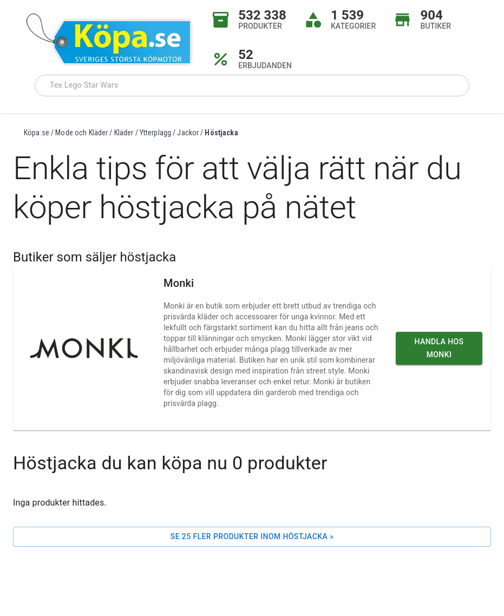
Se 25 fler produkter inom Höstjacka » (252, 536)
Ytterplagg (156, 132)
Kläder (124, 132)
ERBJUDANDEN (265, 65)
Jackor (188, 132)
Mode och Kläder (81, 132)
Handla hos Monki (439, 348)
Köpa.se (36, 132)
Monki (178, 283)
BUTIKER (435, 26)
